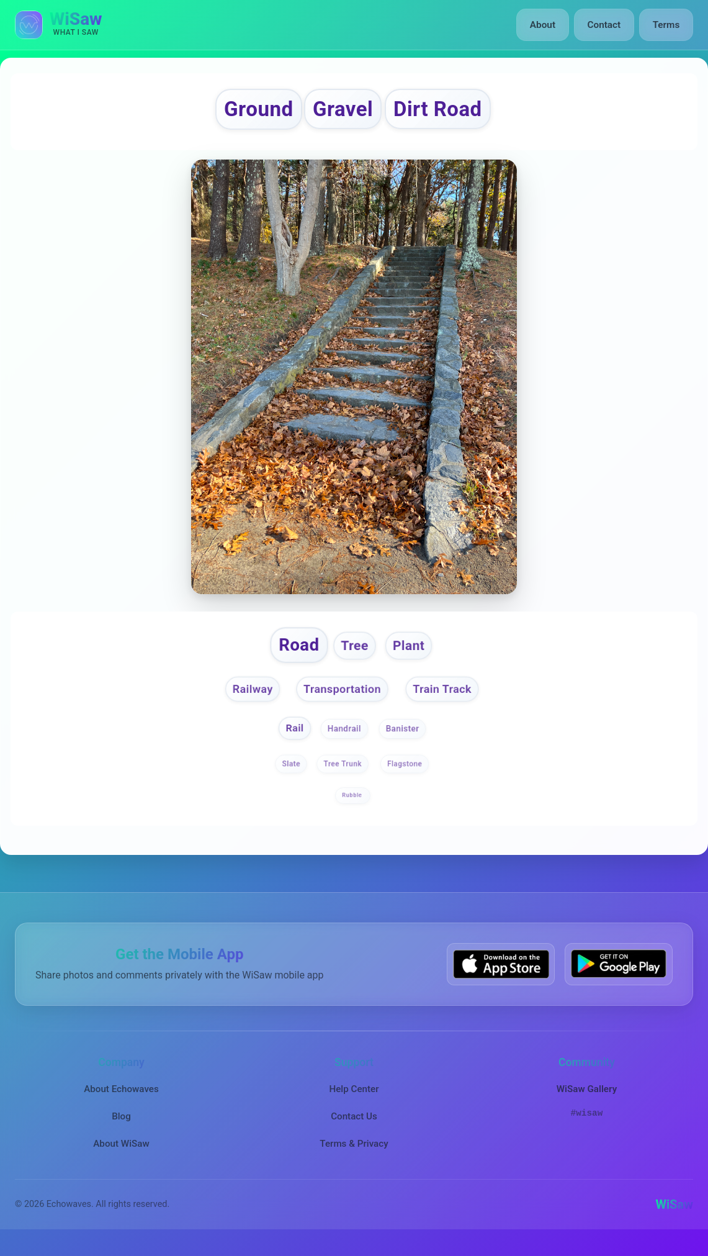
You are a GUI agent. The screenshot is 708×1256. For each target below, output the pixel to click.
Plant (413, 653)
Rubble (353, 807)
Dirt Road (448, 111)
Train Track (448, 698)
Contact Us (354, 1128)
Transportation (341, 698)
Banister (404, 740)
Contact (605, 24)
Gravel (341, 111)
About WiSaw (121, 1156)
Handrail (344, 740)
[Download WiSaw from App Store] (501, 976)
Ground (245, 111)
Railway (246, 698)
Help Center (354, 1100)
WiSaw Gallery (587, 1100)
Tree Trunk (343, 776)
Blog (121, 1128)
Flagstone (404, 776)
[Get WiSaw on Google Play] (619, 976)
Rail (293, 740)
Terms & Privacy (354, 1156)
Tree (354, 653)
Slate (291, 776)
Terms (666, 24)
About (545, 24)
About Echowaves (121, 1100)
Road (294, 652)
